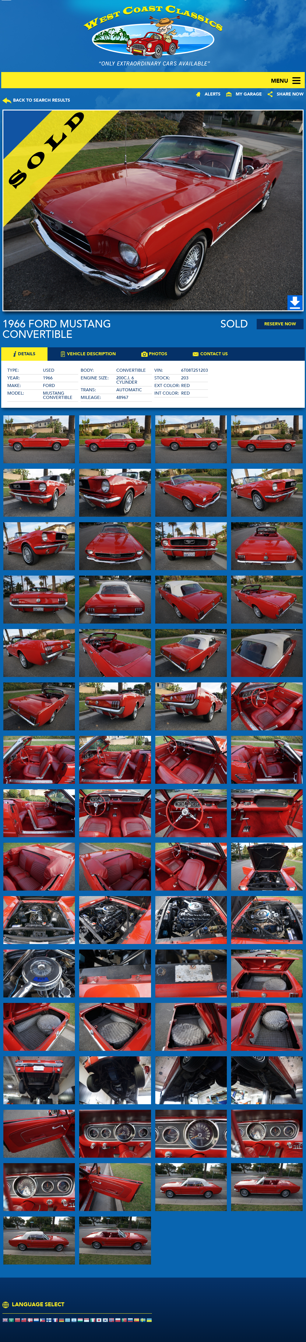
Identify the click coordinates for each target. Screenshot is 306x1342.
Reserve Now (280, 324)
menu (279, 81)
